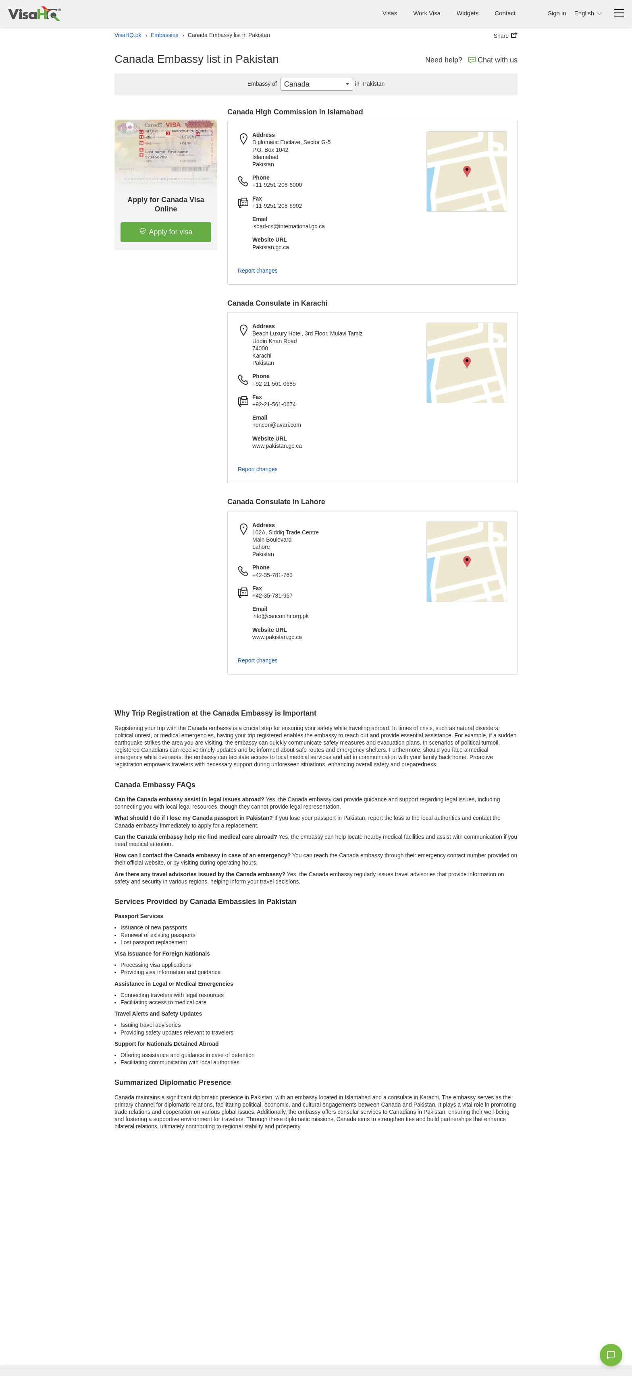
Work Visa (427, 13)
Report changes (258, 270)
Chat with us (493, 60)
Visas (390, 13)
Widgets (467, 13)
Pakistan (369, 84)
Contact (505, 13)
